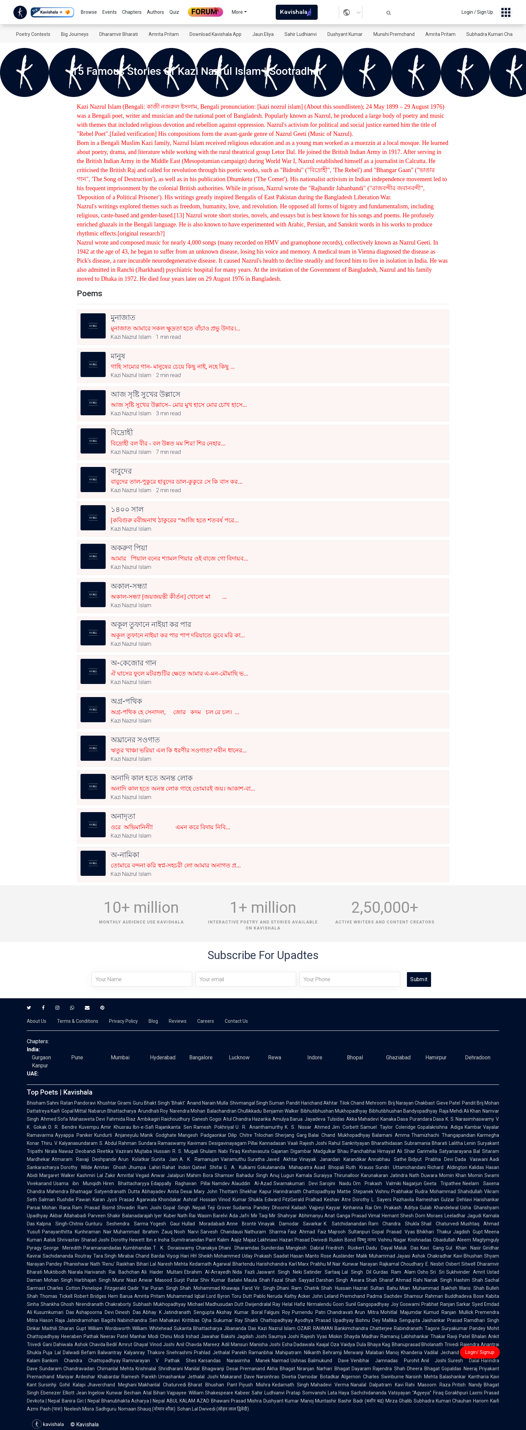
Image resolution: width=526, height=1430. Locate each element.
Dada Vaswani (471, 1159)
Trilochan (263, 1135)
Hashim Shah (468, 1280)
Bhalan (479, 1336)
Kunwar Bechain (123, 1392)
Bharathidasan (387, 1143)
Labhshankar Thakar (423, 1336)
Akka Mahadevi (362, 1119)
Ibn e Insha (157, 1239)
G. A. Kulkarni (240, 1167)
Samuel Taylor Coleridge (388, 1127)
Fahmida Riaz (121, 1119)
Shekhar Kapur (255, 1191)
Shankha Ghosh (57, 1304)
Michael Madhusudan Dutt (216, 1304)
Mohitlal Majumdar (401, 1312)
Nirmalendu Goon (325, 1304)
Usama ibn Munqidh (77, 1183)
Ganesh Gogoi (206, 1119)
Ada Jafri (239, 1215)
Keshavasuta (255, 1151)
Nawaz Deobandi (77, 1151)
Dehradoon (477, 1057)
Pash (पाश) (51, 1409)
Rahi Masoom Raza (428, 1384)
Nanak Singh (438, 1280)
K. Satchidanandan (345, 1223)
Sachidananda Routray (67, 1256)
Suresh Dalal (463, 1360)
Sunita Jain (164, 1159)
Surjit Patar (186, 1280)
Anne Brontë (241, 1223)
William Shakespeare (211, 1392)
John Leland (325, 1296)
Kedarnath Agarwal (210, 1264)
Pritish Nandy (467, 1384)
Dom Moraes (429, 1215)
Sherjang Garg (291, 1135)
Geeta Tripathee (442, 1183)
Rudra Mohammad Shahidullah (448, 1191)
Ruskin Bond (342, 1239)
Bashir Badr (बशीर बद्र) (360, 1400)
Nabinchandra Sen (137, 1320)
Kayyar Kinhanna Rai (349, 1207)
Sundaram (50, 1368)
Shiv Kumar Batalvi (221, 1280)
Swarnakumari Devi (295, 1183)
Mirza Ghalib (398, 1400)
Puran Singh (164, 1288)
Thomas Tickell (56, 1296)
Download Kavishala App (216, 34)
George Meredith (62, 1248)
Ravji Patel (458, 1336)
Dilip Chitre (240, 1135)
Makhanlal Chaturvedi (162, 1384)
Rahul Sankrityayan (349, 1143)
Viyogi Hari (177, 1256)
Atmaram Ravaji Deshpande (84, 1159)
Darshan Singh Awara (340, 1280)
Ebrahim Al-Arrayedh (207, 1272)
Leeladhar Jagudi (462, 1215)
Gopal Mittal (74, 1111)
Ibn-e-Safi (143, 1127)
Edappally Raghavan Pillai (181, 1183)
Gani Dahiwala (58, 1344)
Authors (155, 12)
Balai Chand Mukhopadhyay (339, 1135)
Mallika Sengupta (401, 1320)
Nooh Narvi (186, 1231)
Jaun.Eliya (263, 34)
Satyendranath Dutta (117, 1191)
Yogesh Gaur (165, 1223)
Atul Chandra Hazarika (247, 1119)
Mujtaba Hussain (153, 1151)
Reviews (178, 1021)
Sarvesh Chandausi (221, 1231)
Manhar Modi (144, 1336)
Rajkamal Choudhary (401, 1264)
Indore (314, 1057)
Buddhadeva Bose (464, 1296)
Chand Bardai (150, 1256)
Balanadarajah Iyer (142, 1215)
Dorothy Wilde (76, 1167)
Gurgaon (41, 1057)
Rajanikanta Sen (173, 1127)
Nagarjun (412, 1183)
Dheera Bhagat (423, 1368)
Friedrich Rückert (345, 1248)
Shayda (352, 1336)
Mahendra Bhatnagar (70, 1191)
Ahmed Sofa (54, 1119)
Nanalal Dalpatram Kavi (377, 1384)
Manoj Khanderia (404, 1352)
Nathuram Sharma (265, 1231)
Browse (89, 12)
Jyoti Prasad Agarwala (132, 1199)
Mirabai (126, 1256)
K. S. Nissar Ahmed (307, 1127)
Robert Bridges (90, 1296)
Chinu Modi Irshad (179, 1336)
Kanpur (40, 1065)
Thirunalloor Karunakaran (361, 1175)
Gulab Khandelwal (439, 1207)
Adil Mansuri (234, 1344)
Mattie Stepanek (355, 1191)
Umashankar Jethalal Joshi (188, 1376)
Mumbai (120, 1057)
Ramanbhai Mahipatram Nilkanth (285, 1352)
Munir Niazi (124, 1280)
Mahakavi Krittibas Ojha (185, 1320)
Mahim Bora (200, 1175)
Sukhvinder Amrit (465, 1272)
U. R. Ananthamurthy (259, 1127)
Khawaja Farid (237, 1288)
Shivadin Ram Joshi (139, 1207)
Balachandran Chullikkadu (234, 1111)
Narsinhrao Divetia (276, 1376)
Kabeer (242, 1392)
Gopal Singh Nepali (184, 1207)
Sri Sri (437, 1272)
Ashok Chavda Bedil (95, 1344)
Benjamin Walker (281, 1111)
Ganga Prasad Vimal (358, 1215)
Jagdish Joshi (252, 1336)
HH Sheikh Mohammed (215, 1256)
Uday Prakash (257, 1256)
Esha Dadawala (298, 1344)
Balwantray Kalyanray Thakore (131, 1352)
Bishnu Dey (368, 1320)
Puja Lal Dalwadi (61, 1352)
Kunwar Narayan (360, 1264)
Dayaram (361, 1368)
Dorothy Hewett (128, 1239)
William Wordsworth (109, 1328)
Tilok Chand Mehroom (362, 1103)
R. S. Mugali (185, 1151)
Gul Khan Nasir (463, 1248)
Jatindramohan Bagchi (91, 1320)
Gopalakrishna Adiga (440, 1127)
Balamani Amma (391, 1135)
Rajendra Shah (389, 1368)
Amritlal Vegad (133, 1175)
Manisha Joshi (265, 1344)
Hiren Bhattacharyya (126, 1183)
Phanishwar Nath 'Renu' (89, 1264)
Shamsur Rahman (423, 1296)
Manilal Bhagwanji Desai (211, 1368)
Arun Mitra (367, 1312)
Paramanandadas (102, 1248)
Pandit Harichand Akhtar (312, 1103)
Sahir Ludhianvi (300, 34)
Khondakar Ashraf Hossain (187, 1199)
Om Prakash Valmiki (377, 1183)
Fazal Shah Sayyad (293, 1280)
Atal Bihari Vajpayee (165, 1392)
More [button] (237, 12)
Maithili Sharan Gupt (64, 1328)
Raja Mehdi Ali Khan (460, 1111)
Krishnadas (419, 1239)
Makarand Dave (237, 1376)
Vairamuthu (233, 1159)
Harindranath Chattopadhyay (304, 1191)
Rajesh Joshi (313, 1143)
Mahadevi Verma (330, 1384)
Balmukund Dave (328, 1360)
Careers (205, 1021)
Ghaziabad (398, 1057)
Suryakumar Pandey (463, 1328)
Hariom (480, 1400)
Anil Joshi (433, 1360)
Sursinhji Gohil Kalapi (62, 1384)
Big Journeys (75, 34)
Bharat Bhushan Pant (212, 1384)
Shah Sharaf (380, 1280)
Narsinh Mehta (422, 1376)
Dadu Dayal (379, 1248)
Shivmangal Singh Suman (257, 1103)
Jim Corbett (345, 1127)
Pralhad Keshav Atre (328, 1199)
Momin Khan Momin (461, 1175)
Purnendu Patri (308, 1312)
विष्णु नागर (366, 1239)
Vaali (292, 1143)
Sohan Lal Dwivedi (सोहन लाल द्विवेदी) (213, 1409)
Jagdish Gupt (468, 1231)
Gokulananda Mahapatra (284, 1167)
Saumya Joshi (283, 1336)
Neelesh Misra (79, 1409)
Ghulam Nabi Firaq (220, 1151)
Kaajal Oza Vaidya (335, 1344)
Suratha (256, 1159)
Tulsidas (336, 1119)
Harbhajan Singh (92, 1280)
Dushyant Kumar (345, 34)
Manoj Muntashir (318, 1400)
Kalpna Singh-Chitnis (60, 1223)
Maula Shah (257, 1280)
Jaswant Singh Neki (279, 1272)
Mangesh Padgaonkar (202, 1135)
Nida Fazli (243, 1272)
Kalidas (476, 1167)
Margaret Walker (57, 1175)
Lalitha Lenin (462, 1143)
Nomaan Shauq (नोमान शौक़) (146, 1409)
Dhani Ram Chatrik (298, 1288)
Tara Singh (105, 1256)
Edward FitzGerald (284, 1199)
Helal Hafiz (293, 1304)
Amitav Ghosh (110, 1167)
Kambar (473, 1127)
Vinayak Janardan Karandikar (332, 1159)
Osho (422, 1272)
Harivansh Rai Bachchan (112, 1272)
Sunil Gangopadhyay (367, 1304)
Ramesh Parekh (139, 1376)
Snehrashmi (179, 1352)
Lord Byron (218, 1296)
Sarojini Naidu (335, 1183)
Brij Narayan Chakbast (411, 1103)
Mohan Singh (58, 1280)
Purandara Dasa (427, 1119)
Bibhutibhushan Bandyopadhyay (403, 1111)
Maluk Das (406, 1248)
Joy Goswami (405, 1304)
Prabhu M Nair (325, 1264)
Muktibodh (55, 1272)
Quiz (174, 12)
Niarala (75, 1272)
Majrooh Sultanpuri (349, 1231)
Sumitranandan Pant (193, 1239)
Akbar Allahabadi (68, 1215)
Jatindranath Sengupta (188, 1312)
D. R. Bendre (62, 1127)
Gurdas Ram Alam (394, 1272)
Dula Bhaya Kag (373, 1344)
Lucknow (239, 1057)
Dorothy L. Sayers (372, 1199)
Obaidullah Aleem (452, 1239)
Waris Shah (471, 1288)
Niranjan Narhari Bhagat (323, 1368)
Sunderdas (272, 1248)
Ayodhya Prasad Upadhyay (324, 1320)
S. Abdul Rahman (118, 1143)
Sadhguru (106, 1409)
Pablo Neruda (268, 1296)
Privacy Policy (123, 1021)
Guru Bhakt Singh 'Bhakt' (159, 1103)
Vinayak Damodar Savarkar (290, 1223)
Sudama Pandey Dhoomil (261, 1207)
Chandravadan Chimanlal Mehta (98, 1368)
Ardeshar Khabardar (97, 1376)
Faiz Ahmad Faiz (307, 1231)
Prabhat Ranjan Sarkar (445, 1304)
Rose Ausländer (338, 1256)
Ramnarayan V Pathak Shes (159, 1360)
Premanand (252, 1368)
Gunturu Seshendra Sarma (116, 1223)
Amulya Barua (287, 1119)
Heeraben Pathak (80, 1336)
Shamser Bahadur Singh (241, 1175)
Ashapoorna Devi (95, 1312)
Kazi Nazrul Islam (277, 1328)
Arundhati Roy (153, 1111)
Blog (153, 1021)
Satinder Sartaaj (322, 1272)
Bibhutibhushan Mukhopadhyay (334, 1111)
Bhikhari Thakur (434, 1231)
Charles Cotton (63, 1288)
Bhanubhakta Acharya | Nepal (133, 1400)
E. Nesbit (434, 1264)
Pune (77, 1057)
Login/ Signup (479, 1352)
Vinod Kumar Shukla (240, 1199)
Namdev (221, 1183)
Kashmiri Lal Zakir (96, 1175)
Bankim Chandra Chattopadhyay (81, 1360)
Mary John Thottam (216, 1191)
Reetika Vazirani (115, 1151)
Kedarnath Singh (290, 1384)
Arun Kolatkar (134, 1159)
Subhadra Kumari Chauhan (494, 34)
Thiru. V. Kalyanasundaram (69, 1143)
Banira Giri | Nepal (80, 1400)
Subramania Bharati (425, 1143)
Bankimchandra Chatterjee (363, 1328)
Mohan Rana (56, 1207)
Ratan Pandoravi (78, 1103)
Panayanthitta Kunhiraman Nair (77, 1231)
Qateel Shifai (207, 1167)
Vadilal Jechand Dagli (447, 1352)
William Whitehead (152, 1328)
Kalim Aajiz (229, 1239)
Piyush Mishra (254, 1384)
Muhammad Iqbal (186, 1296)
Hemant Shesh (398, 1215)
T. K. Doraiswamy (173, 1248)
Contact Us (236, 1021)
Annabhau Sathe (387, 1159)
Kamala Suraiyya (314, 1175)
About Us (36, 1021)
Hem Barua (120, 1296)
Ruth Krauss (360, 1167)
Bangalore (201, 1057)
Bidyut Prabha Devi (430, 1159)
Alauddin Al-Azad (251, 1183)
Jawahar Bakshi (218, 1336)
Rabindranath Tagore (416, 1328)
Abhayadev (154, 1191)
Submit (418, 979)
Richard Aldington (447, 1167)
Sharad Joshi (95, 1239)
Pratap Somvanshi (306, 1392)
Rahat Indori (176, 1167)
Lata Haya (339, 1392)
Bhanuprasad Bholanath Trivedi (425, 1344)
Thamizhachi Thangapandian (443, 1135)
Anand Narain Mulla (207, 1103)
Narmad (280, 1360)
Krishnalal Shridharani (159, 1368)
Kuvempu (89, 1127)
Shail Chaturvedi (440, 1223)
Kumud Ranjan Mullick (448, 1312)
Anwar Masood (155, 1280)
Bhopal (355, 1057)
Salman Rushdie (56, 1199)
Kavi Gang (432, 1248)
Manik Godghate (158, 1135)
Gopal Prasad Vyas (393, 1231)
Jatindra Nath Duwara (413, 1175)
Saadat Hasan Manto (296, 1256)
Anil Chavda (189, 1344)
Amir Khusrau (116, 1127)
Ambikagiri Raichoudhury (163, 1119)
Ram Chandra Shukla (393, 1223)
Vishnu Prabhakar (394, 1191)
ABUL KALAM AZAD (187, 1400)
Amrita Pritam (164, 34)
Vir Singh (264, 1288)
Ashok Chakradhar (432, 1256)
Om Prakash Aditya (396, 1207)
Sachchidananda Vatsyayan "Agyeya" (391, 1392)
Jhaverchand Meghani (112, 1384)
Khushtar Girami (114, 1103)
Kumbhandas (137, 1248)
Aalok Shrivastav (62, 1239)
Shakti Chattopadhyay (269, 1320)
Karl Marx (299, 1264)
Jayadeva (315, 1119)
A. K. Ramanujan (199, 1159)
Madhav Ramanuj (381, 1336)
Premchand (352, 1296)
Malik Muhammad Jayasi (383, 1256)
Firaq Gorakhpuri (450, 1392)
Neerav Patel (114, 1336)
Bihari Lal (146, 1264)
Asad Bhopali (329, 1167)
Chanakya (206, 1248)
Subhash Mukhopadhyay (159, 1304)
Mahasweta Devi (87, 1119)
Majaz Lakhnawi (260, 1239)
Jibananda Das (240, 1328)
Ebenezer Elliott (57, 1392)
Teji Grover (219, 1207)
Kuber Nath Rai (180, 1215)
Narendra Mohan (187, 1111)
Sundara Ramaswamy (162, 1143)
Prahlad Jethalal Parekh (220, 1352)
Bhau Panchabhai (356, 1151)
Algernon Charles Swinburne (372, 1376)
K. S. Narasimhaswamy (469, 1119)
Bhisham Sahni (43, 1103)
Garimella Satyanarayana (444, 1151)
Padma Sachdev (384, 1296)
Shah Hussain (336, 1288)
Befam (88, 1352)
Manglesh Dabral (305, 1248)
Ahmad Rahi (409, 1280)
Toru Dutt (241, 1296)
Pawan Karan (90, 1199)
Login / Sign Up (477, 12)
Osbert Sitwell (460, 1264)
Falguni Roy (277, 1312)
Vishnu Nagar (392, 1239)
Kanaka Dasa (394, 1119)
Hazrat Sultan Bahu (375, 1288)
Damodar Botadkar (318, 1376)
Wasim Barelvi (212, 1215)
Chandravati (340, 1312)
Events (109, 12)
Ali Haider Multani (161, 1272)
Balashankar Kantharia (464, 1376)
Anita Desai (179, 1191)
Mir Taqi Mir (263, 1215)
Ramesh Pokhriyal (214, 1127)
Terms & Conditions (77, 1021)
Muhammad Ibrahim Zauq (142, 1231)
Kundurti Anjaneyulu (116, 1135)
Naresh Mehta (173, 1264)
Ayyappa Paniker (74, 1135)
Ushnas (298, 1360)
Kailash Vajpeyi (308, 1207)
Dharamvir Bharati (118, 34)
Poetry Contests (33, 34)
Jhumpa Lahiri (144, 1167)
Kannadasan (272, 1143)
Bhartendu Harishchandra (259, 1264)
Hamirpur (435, 1057)
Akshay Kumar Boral (239, 1312)
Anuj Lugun (282, 1175)
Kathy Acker (297, 1296)
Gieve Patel (448, 1103)
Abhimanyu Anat (317, 1215)
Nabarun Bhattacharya (112, 1111)
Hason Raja (52, 1320)
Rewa (274, 1057)
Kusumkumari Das (54, 1312)
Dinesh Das (128, 1312)
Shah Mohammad (200, 1288)
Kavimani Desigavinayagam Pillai (222, 1143)
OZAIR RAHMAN (314, 1328)
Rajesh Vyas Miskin (321, 1336)
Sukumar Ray (228, 1320)
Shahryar (287, 1215)
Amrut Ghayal (133, 1344)
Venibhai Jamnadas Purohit (385, 1360)
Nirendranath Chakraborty (103, 1304)
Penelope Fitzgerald (104, 1288)
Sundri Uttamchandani (400, 1167)
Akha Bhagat (281, 1368)
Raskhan (125, 1264)
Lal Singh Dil (356, 1272)
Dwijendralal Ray (262, 1304)
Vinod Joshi (162, 1344)
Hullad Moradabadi (203, 1223)
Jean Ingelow (90, 1392)
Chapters (132, 12)
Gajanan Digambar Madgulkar (303, 1151)
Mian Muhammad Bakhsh (428, 1288)
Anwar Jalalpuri (168, 1175)
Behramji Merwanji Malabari (353, 1352)
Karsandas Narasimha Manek (234, 1360)
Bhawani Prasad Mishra (236, 1400)
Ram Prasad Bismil (93, 1207)
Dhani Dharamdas (239, 1248)
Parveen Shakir (104, 1215)
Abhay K (152, 1312)
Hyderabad (162, 1057)
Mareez (211, 1344)
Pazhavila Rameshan (416, 1199)
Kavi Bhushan (468, 1256)
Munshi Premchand (394, 34)
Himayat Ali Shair (396, 1151)
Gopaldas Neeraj (459, 1368)
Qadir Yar (138, 1288)
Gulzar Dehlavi (456, 1199)
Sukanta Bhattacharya (198, 1328)
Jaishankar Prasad (442, 1320)
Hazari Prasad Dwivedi (303, 1239)
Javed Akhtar (282, 1159)
